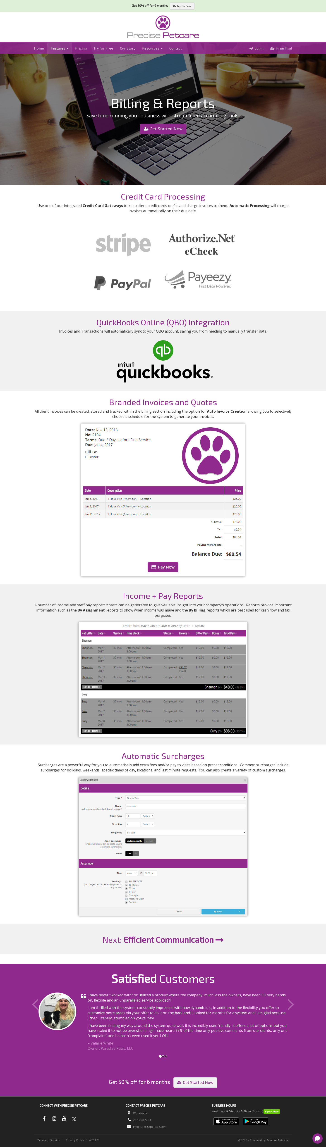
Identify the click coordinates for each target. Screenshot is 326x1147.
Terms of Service (48, 1140)
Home (39, 48)
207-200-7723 (142, 1120)
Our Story (127, 48)
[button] (50, 1021)
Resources (152, 48)
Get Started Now (163, 128)
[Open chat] (317, 1138)
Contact (175, 48)
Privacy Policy (75, 1140)
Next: (163, 939)
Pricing (81, 48)
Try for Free (182, 5)
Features (59, 48)
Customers (163, 978)
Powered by (269, 1140)
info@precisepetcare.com (149, 1127)
